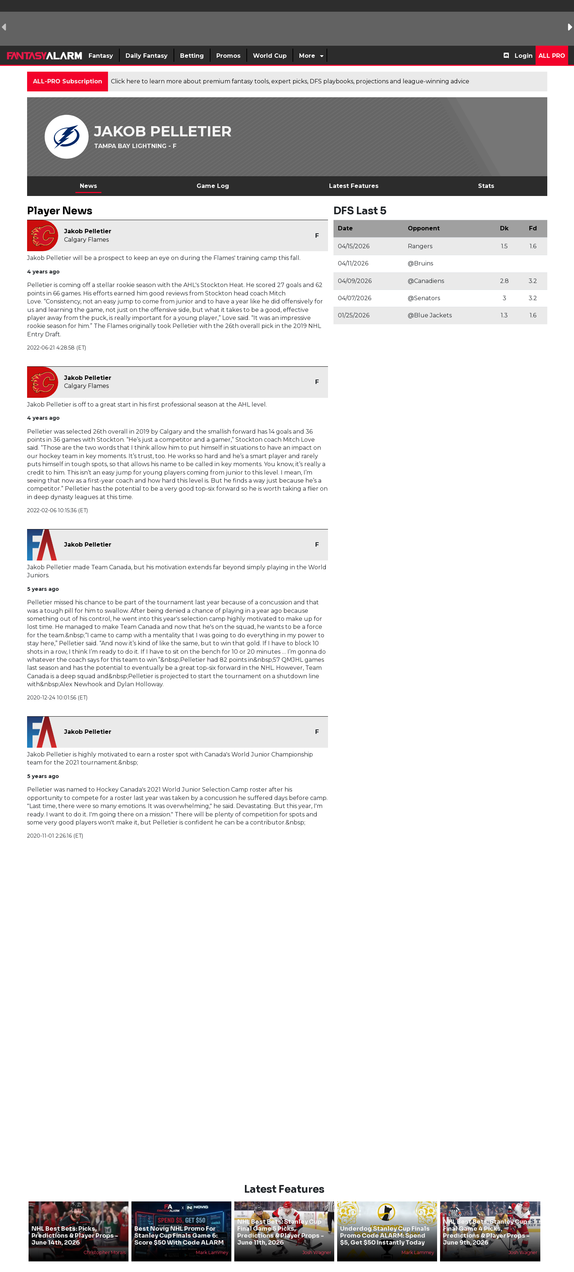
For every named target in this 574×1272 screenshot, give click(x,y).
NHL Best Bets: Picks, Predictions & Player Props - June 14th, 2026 (74, 1223)
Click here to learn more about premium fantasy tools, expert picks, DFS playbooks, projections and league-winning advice (290, 81)
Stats (486, 185)
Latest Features (354, 185)
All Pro (551, 55)
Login (524, 55)
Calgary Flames (86, 239)
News (88, 185)
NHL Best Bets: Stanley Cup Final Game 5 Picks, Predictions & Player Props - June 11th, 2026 (280, 1219)
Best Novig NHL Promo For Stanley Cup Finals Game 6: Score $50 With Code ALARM (179, 1223)
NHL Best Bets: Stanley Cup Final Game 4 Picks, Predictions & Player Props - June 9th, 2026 (486, 1219)
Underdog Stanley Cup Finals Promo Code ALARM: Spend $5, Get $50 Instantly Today (385, 1223)
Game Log (213, 185)
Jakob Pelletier (87, 231)
